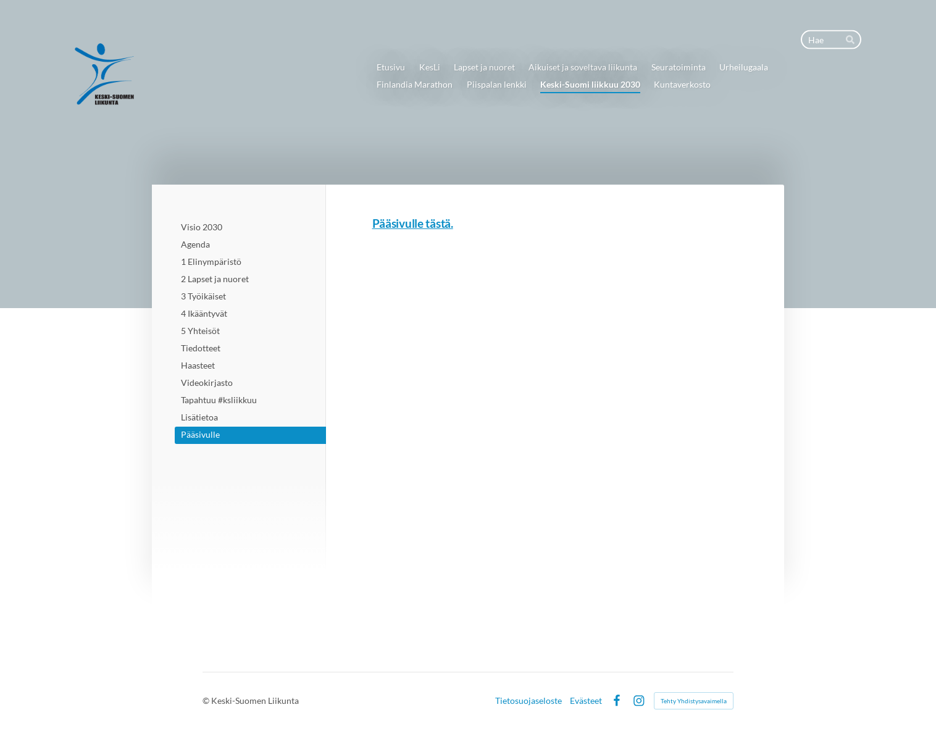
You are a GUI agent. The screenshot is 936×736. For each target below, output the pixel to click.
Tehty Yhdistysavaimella (694, 701)
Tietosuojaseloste (528, 700)
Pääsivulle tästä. (412, 223)
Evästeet (586, 700)
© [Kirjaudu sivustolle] (207, 700)
